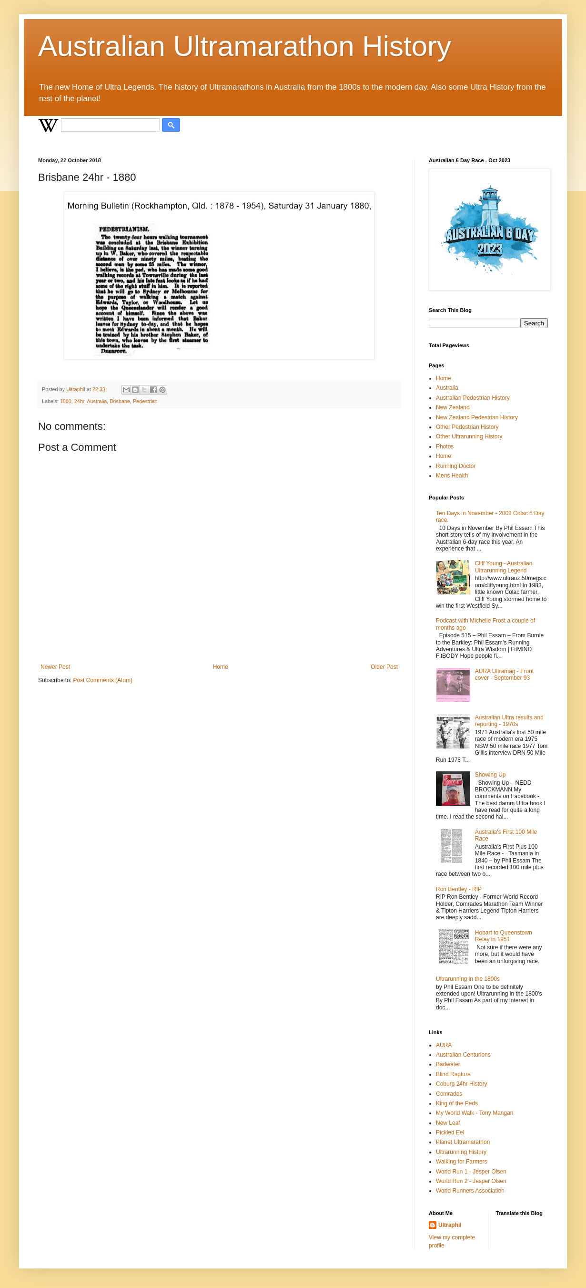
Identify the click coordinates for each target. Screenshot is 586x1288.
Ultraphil (450, 1225)
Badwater (448, 1064)
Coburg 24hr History (461, 1083)
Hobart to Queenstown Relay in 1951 (503, 936)
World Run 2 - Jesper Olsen (471, 1181)
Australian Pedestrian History (473, 398)
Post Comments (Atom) (102, 680)
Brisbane (120, 401)
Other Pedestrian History (467, 427)
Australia (97, 401)
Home (220, 667)
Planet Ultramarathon (463, 1142)
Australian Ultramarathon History (244, 46)
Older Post (384, 667)
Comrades (449, 1094)
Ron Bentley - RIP (459, 889)
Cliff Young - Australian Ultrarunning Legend (504, 566)
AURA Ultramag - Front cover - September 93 (504, 674)
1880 (65, 401)
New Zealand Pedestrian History (477, 417)
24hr (79, 401)
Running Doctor (455, 466)
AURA (444, 1045)
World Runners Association (470, 1190)
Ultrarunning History (461, 1152)
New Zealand (453, 407)
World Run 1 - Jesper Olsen (471, 1171)
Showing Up (490, 774)
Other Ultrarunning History (469, 436)
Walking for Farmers (461, 1161)
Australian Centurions (463, 1054)
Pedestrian (145, 401)
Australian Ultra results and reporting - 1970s (509, 720)
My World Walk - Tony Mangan (475, 1113)
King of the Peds (457, 1103)
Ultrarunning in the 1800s (468, 979)
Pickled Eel (450, 1132)
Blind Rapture (453, 1074)
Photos (445, 446)
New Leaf (448, 1123)
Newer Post (55, 667)
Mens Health (452, 475)
